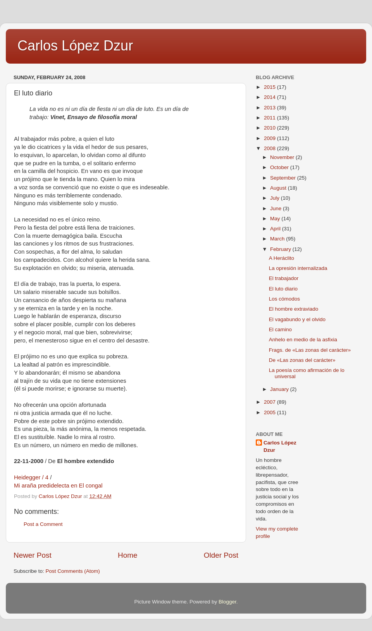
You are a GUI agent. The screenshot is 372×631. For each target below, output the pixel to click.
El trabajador (284, 278)
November (283, 157)
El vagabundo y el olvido (297, 319)
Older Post (221, 555)
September (283, 178)
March (278, 239)
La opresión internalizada (298, 268)
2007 (270, 402)
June (276, 208)
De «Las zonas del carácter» (302, 360)
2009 (270, 138)
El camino (280, 329)
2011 (270, 118)
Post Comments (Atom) (73, 571)
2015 (270, 87)
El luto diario (283, 289)
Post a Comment (43, 524)
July (275, 198)
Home (127, 555)
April (276, 229)
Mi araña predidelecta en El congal (58, 485)
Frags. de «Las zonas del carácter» (310, 350)
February (281, 249)
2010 (270, 128)
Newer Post (33, 555)
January (280, 389)
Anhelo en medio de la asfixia (303, 339)
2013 (270, 108)
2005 (270, 412)
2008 (270, 148)
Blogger (227, 602)
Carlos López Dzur (75, 46)
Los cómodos (284, 299)
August (279, 188)
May (275, 218)
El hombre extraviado (294, 309)
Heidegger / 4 (31, 477)
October (280, 167)
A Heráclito (281, 258)
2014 (270, 97)
